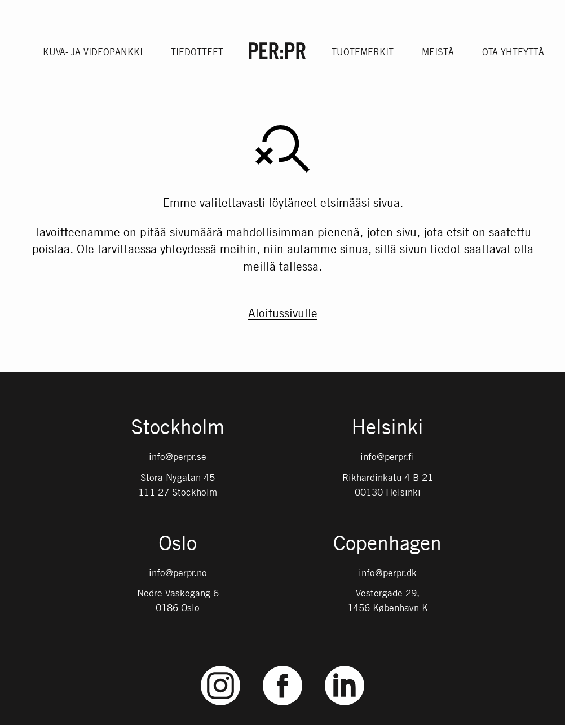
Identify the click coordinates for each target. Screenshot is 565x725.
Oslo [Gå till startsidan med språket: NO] (177, 544)
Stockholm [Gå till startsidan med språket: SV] (177, 428)
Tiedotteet (197, 52)
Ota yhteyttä (513, 52)
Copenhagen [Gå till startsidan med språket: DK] (387, 544)
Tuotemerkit (363, 52)
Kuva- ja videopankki (93, 52)
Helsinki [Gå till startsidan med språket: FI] (387, 428)
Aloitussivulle (282, 313)
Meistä (438, 52)
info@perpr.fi (387, 456)
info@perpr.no (178, 572)
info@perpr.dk (388, 572)
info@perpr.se (177, 456)
